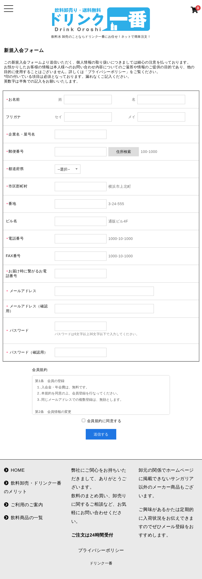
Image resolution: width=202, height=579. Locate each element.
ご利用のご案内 (23, 504)
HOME (14, 470)
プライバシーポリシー (101, 550)
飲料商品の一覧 (23, 517)
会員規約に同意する (104, 421)
